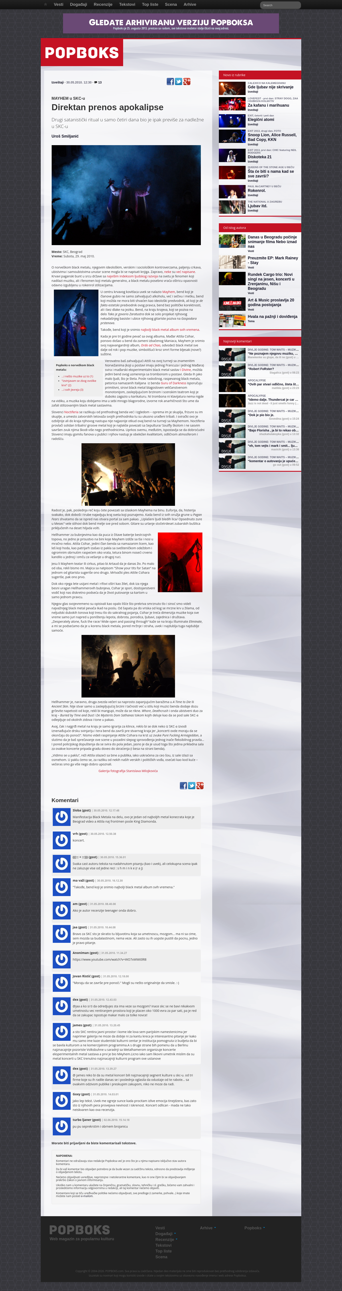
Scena (171, 4)
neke (167, 272)
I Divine (185, 370)
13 (98, 82)
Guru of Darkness (173, 383)
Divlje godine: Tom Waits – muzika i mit (276, 349)
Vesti (58, 4)
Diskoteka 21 (260, 157)
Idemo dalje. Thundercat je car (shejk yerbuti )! (283, 399)
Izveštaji (58, 82)
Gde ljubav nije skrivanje (270, 87)
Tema (251, 321)
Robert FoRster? (261, 369)
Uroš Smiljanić (65, 136)
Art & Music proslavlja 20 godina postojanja (271, 302)
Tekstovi (127, 4)
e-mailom (87, 1196)
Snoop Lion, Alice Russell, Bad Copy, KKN (272, 137)
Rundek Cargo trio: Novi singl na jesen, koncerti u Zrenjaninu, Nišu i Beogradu (271, 281)
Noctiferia (71, 412)
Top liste (150, 4)
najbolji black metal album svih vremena (170, 329)
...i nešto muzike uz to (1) (77, 376)
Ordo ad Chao (150, 345)
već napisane (185, 272)
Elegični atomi (261, 119)
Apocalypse (257, 380)
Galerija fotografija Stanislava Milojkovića (128, 771)
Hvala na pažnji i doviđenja (272, 316)
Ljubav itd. (257, 206)
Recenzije (103, 4)
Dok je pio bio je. (261, 415)
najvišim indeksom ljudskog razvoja (132, 276)
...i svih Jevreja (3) (72, 390)
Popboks (254, 1228)
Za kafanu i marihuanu (268, 105)
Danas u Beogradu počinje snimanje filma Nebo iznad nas (272, 242)
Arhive (190, 4)
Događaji (78, 4)
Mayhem (168, 292)
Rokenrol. (257, 190)
